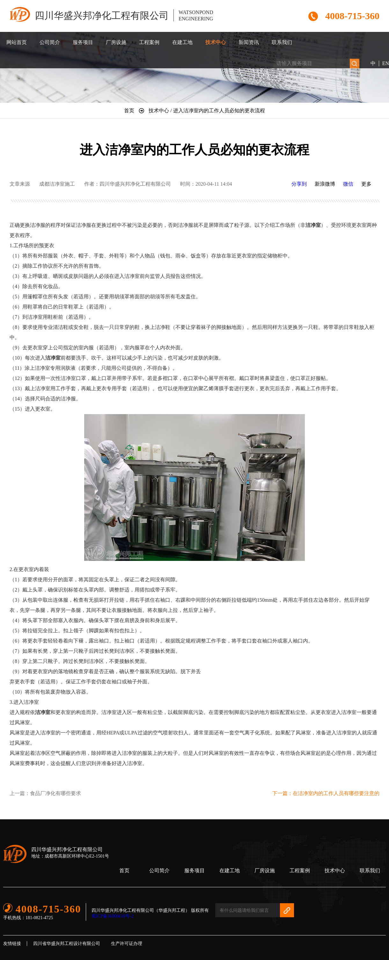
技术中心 (215, 42)
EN (385, 63)
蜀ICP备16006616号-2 (112, 916)
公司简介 (50, 42)
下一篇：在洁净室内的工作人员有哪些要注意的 (325, 793)
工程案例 (149, 42)
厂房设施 (116, 42)
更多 (366, 184)
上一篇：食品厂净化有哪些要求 (45, 793)
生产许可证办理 (126, 943)
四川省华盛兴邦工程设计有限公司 (66, 943)
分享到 (299, 184)
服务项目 (83, 42)
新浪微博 (325, 184)
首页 (124, 870)
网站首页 (16, 42)
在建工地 (182, 42)
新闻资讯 (249, 42)
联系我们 (282, 42)
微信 (348, 184)
